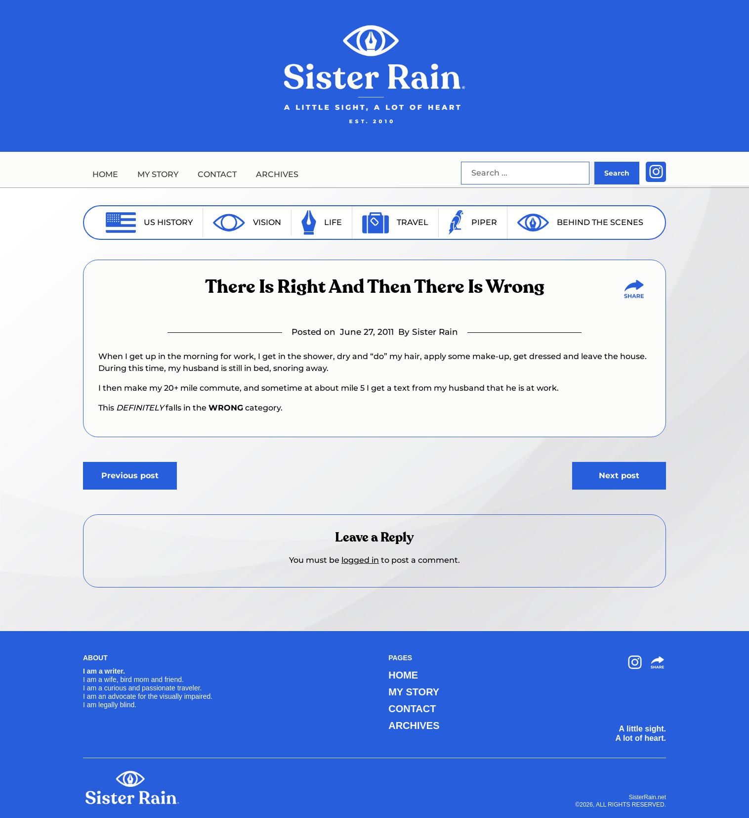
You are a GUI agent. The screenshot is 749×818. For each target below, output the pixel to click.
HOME (105, 174)
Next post (619, 475)
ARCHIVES (277, 174)
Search (616, 173)
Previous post (130, 475)
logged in (360, 560)
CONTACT (217, 174)
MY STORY (157, 174)
